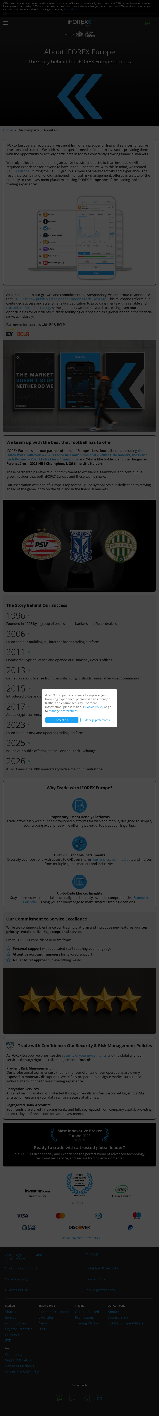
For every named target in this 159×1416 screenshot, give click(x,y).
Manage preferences (63, 711)
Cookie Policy (94, 707)
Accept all (62, 720)
